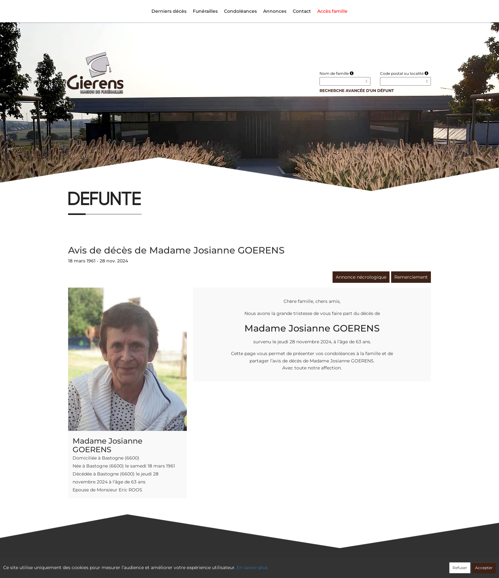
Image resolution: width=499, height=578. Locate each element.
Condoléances (240, 11)
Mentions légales (307, 564)
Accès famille (332, 11)
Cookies (275, 564)
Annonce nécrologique (361, 277)
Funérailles (205, 11)
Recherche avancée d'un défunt (357, 90)
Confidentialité (246, 564)
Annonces (274, 11)
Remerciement (411, 277)
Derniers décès (168, 11)
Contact (302, 11)
